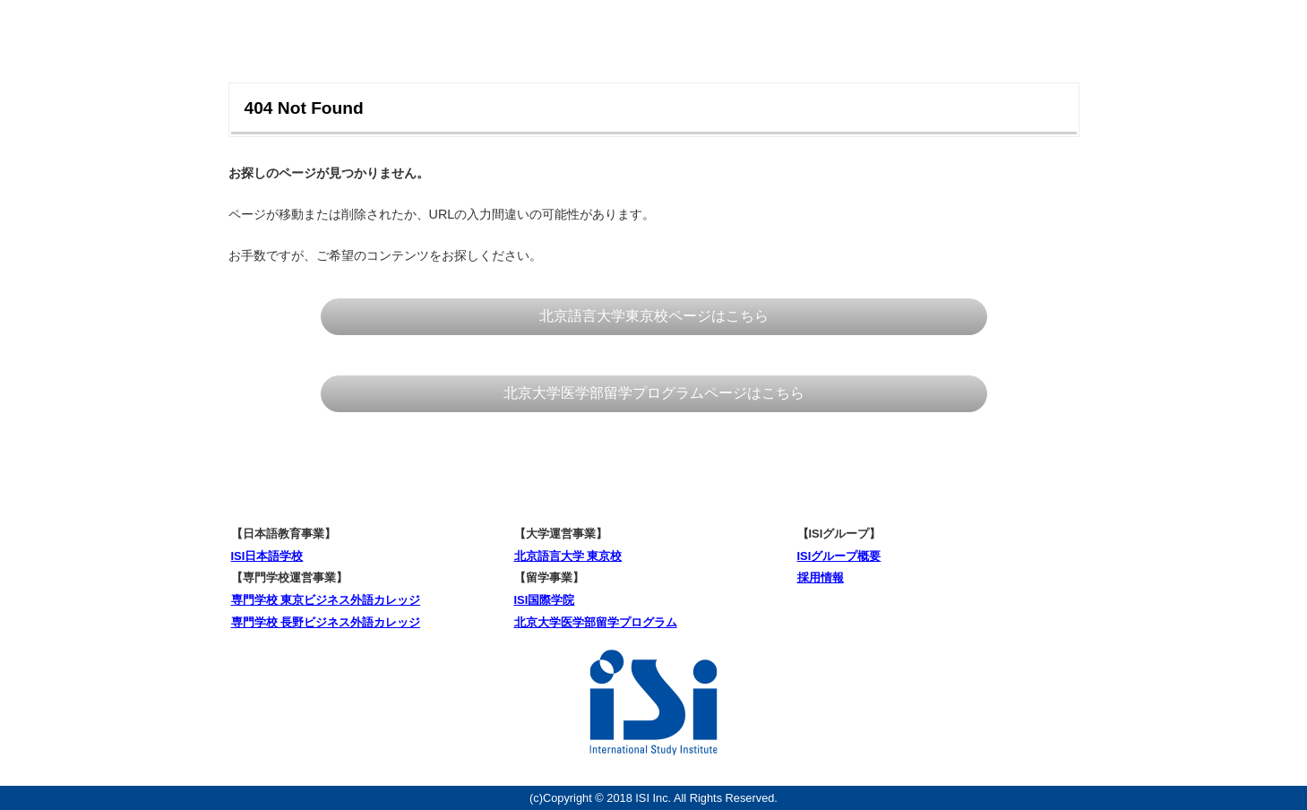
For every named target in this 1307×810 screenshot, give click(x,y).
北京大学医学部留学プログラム (595, 622)
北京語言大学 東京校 (568, 556)
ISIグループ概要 (839, 556)
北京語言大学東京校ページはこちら (654, 315)
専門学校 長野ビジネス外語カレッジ (326, 622)
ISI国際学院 (544, 600)
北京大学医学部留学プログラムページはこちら (653, 393)
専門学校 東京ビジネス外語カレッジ (326, 600)
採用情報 (820, 577)
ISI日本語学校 (267, 556)
